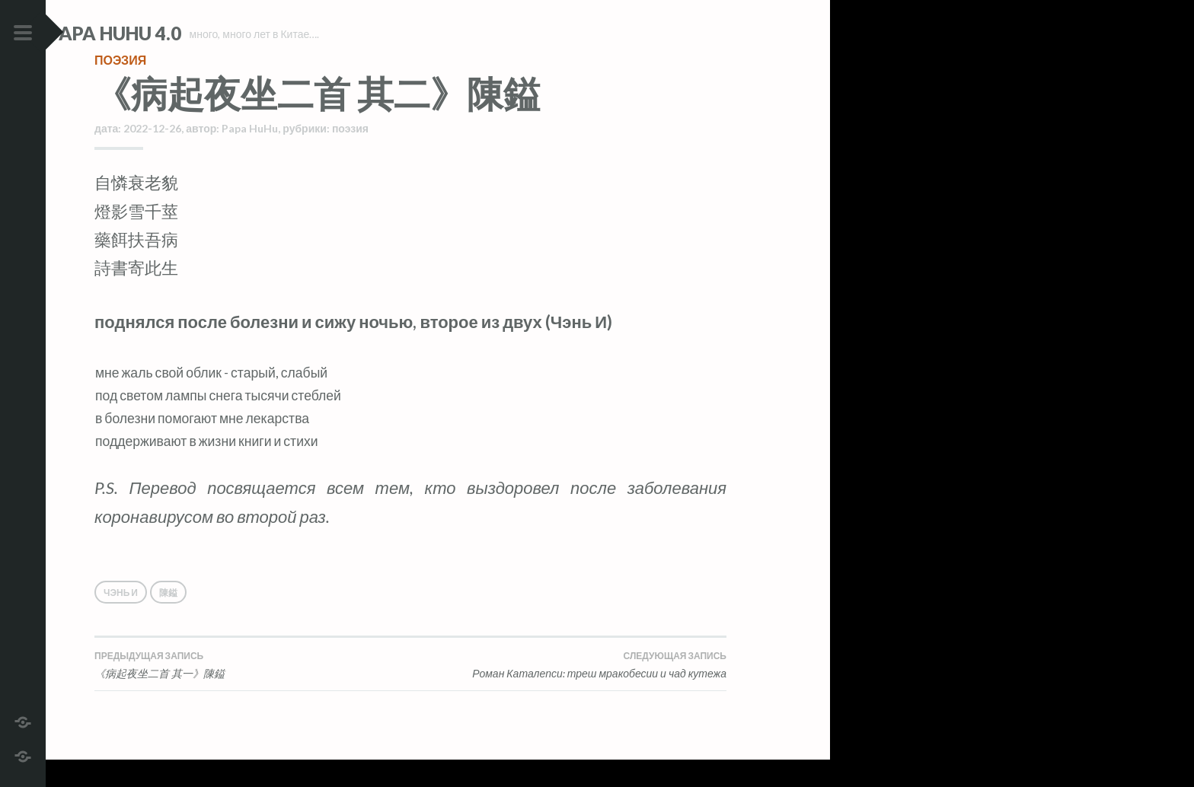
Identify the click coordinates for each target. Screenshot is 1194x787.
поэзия (120, 87)
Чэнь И (121, 620)
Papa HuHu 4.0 (160, 33)
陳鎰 (168, 620)
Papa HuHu (250, 155)
